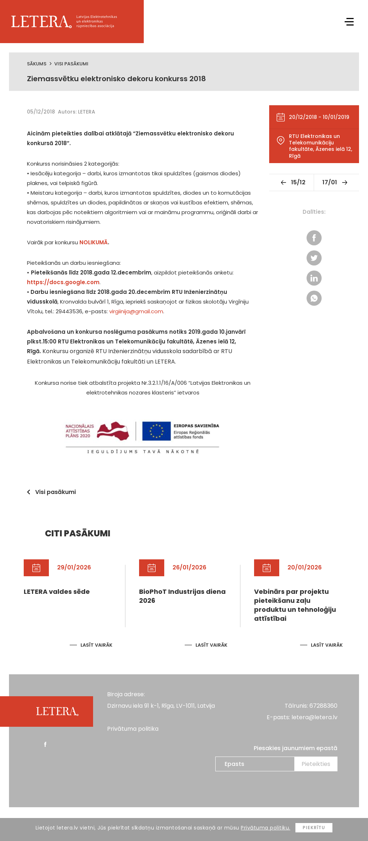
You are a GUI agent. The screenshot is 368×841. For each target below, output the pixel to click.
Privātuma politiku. (265, 827)
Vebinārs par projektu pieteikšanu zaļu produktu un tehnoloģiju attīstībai (295, 605)
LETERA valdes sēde (57, 591)
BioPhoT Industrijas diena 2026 (182, 596)
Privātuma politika (132, 729)
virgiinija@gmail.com (136, 311)
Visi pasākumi (71, 63)
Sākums (36, 63)
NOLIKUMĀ (93, 242)
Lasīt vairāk (96, 645)
